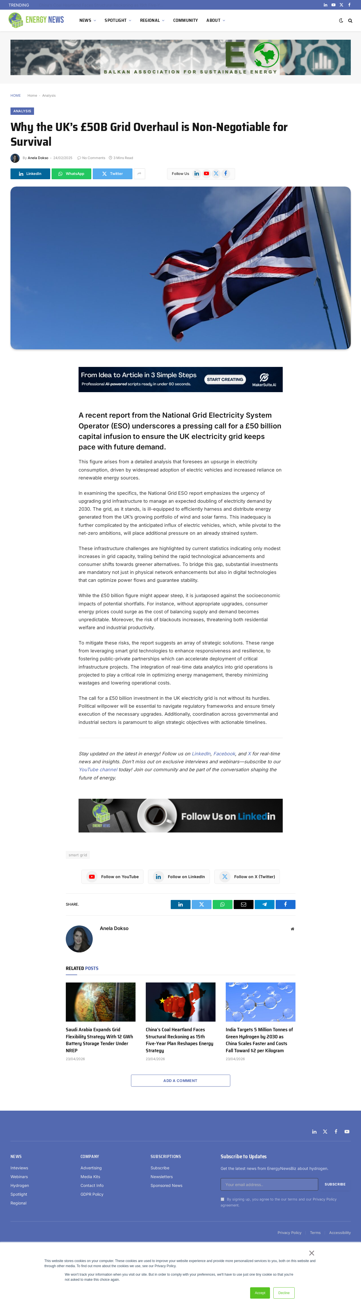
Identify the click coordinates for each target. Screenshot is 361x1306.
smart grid (78, 855)
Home (32, 95)
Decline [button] (284, 1293)
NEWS (85, 20)
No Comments (91, 158)
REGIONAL (150, 20)
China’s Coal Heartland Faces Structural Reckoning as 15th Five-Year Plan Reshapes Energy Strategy (179, 1040)
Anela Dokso (38, 158)
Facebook (224, 753)
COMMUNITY (185, 20)
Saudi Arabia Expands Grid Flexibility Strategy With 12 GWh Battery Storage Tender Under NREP (102, 5)
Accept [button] (260, 1293)
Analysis (49, 95)
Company (90, 1156)
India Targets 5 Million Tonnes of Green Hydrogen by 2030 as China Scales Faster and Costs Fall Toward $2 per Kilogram (259, 1040)
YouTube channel (98, 769)
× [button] (311, 1253)
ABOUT (213, 20)
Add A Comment (180, 1080)
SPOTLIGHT (115, 20)
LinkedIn (201, 753)
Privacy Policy (325, 1199)
